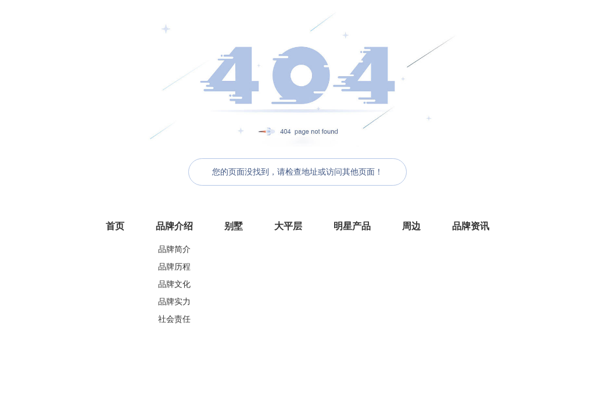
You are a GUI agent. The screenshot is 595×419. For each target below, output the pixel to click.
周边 (411, 226)
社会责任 (174, 319)
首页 (115, 226)
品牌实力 (174, 301)
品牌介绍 (174, 226)
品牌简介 (174, 249)
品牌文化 (174, 284)
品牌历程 (174, 266)
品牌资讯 (470, 226)
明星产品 (352, 226)
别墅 (233, 226)
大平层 (288, 226)
